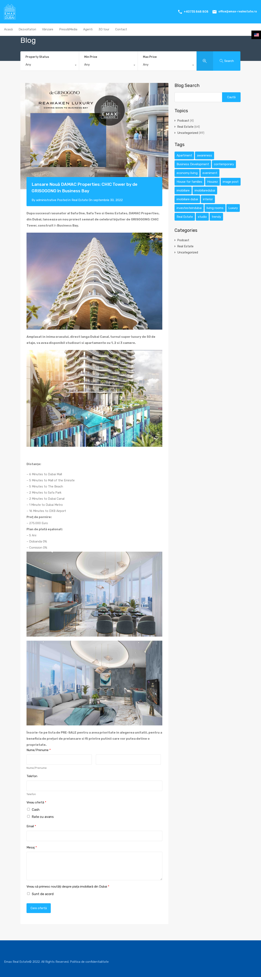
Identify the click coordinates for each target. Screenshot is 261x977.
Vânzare (47, 29)
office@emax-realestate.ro (237, 11)
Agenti (88, 29)
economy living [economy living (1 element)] (187, 173)
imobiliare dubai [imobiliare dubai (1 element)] (187, 199)
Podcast (183, 120)
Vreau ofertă (36, 802)
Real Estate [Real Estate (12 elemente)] (185, 217)
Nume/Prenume (39, 750)
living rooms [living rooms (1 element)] (215, 208)
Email (31, 826)
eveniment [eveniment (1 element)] (209, 173)
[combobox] (49, 65)
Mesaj (32, 847)
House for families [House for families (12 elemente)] (189, 182)
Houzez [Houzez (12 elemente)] (212, 182)
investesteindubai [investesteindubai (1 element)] (189, 208)
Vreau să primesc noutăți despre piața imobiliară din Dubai (68, 886)
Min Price (90, 57)
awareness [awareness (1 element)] (204, 155)
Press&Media (68, 29)
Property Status (37, 57)
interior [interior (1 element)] (208, 199)
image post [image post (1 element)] (231, 182)
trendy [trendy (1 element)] (216, 217)
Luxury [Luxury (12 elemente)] (233, 208)
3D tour (103, 29)
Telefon (32, 776)
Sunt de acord (43, 894)
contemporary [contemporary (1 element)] (224, 164)
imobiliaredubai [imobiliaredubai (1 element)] (205, 190)
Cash (36, 810)
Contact (121, 29)
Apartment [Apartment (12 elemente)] (184, 155)
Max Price (150, 57)
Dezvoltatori (27, 29)
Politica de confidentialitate (89, 962)
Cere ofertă (39, 908)
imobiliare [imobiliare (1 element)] (183, 190)
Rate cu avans (43, 817)
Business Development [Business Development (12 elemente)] (193, 164)
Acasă (8, 29)
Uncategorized (187, 133)
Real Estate (80, 200)
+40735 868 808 (196, 11)
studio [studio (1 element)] (202, 217)
